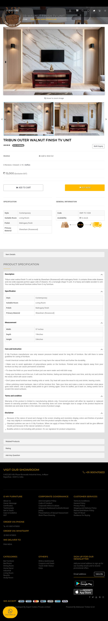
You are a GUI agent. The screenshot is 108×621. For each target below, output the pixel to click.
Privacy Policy (79, 506)
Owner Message (9, 503)
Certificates (8, 506)
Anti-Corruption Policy (47, 501)
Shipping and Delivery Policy (85, 508)
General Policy (79, 503)
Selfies (27, 165)
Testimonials (8, 508)
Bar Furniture (8, 561)
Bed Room (7, 563)
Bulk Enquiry (98, 146)
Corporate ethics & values (49, 506)
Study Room (8, 578)
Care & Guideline (10, 513)
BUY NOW (85, 187)
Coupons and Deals (46, 563)
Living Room (8, 573)
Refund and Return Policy (84, 510)
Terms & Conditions (82, 501)
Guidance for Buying (82, 515)
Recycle (6, 575)
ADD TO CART (23, 187)
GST (5, 515)
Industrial (7, 571)
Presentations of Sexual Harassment (53, 513)
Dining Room (8, 566)
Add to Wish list (46, 156)
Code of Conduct (45, 503)
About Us (7, 501)
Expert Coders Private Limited (38, 607)
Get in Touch (8, 510)
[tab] (54, 254)
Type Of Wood (79, 513)
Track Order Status (46, 566)
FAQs (41, 568)
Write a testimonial (46, 561)
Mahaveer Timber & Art (85, 607)
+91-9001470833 (11, 526)
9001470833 (9, 535)
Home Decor (8, 568)
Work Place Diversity (47, 515)
